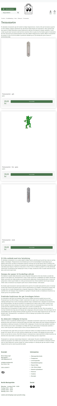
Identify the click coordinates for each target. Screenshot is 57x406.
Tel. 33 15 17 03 (5, 364)
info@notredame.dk (7, 362)
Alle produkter (8, 9)
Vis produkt (31, 101)
